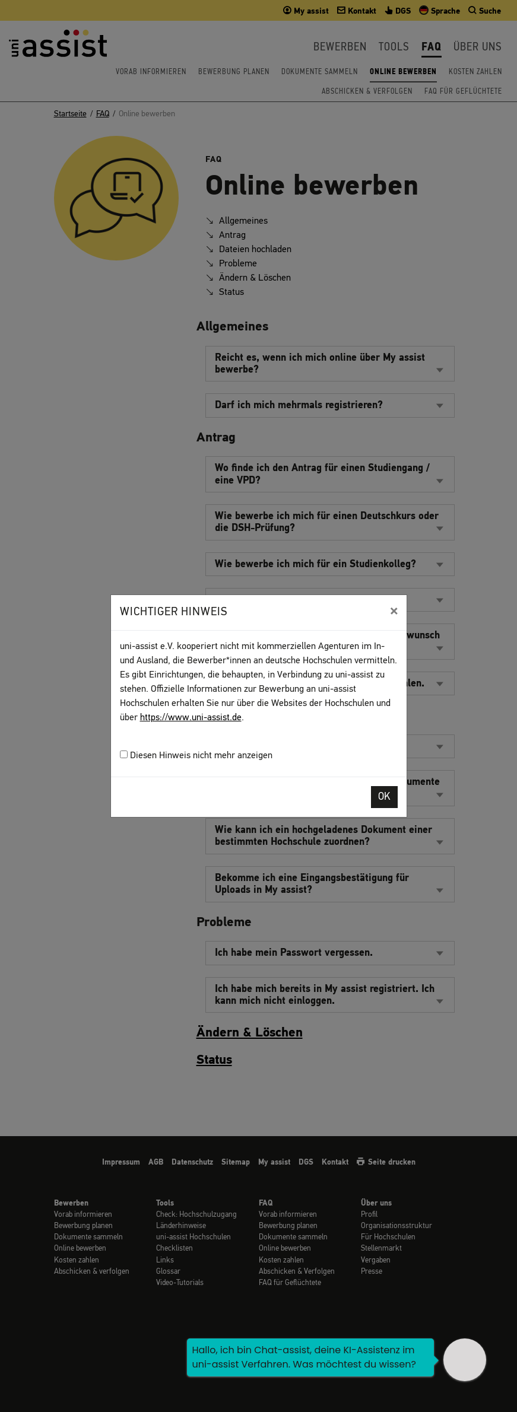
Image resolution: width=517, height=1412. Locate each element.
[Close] (394, 611)
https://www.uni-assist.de (191, 718)
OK (384, 797)
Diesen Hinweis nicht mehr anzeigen (196, 755)
